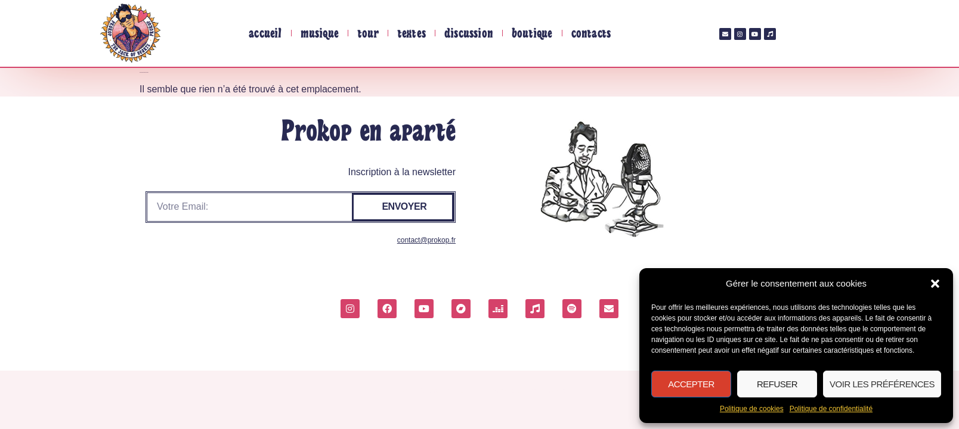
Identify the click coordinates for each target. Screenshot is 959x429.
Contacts (591, 33)
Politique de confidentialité (831, 409)
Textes (411, 33)
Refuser (777, 384)
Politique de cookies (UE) (428, 390)
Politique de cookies (752, 409)
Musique (320, 33)
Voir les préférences (882, 384)
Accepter (691, 384)
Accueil (265, 33)
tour (368, 33)
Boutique (532, 33)
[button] (935, 284)
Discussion (468, 33)
